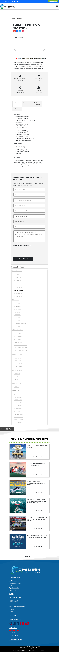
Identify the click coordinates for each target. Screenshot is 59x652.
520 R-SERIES (17, 303)
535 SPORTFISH (18, 290)
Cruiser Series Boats (17, 370)
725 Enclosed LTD (18, 417)
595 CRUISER (17, 376)
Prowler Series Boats (17, 271)
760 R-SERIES (17, 320)
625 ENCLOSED (18, 358)
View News (29, 556)
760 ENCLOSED (18, 366)
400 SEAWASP (17, 274)
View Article (37, 456)
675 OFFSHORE (18, 342)
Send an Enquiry (19, 37)
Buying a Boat (15, 639)
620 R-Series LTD (18, 422)
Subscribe (13, 591)
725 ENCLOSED (18, 363)
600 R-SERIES (17, 312)
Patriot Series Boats (17, 383)
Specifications (27, 103)
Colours (17, 109)
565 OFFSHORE (18, 333)
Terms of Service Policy (19, 650)
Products (13, 635)
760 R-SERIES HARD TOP (20, 323)
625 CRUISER (17, 379)
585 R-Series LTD (18, 405)
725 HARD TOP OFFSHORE (20, 350)
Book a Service (15, 578)
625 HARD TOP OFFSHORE (20, 345)
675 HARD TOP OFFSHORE (20, 348)
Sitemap (42, 650)
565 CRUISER (17, 374)
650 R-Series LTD (18, 400)
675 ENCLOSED (18, 361)
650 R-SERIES (17, 315)
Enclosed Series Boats (17, 354)
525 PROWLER (17, 280)
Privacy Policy (32, 650)
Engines (13, 627)
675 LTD (16, 394)
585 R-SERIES (17, 309)
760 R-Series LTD (18, 397)
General (13, 616)
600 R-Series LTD (18, 403)
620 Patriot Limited (18, 414)
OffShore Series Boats (17, 330)
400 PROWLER (17, 277)
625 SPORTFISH (18, 296)
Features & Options (37, 104)
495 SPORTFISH (18, 287)
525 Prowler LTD (18, 411)
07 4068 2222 (5, 1)
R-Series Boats (15, 300)
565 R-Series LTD (18, 408)
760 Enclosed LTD (18, 420)
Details (17, 103)
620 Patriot (16, 387)
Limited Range (15, 390)
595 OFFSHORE (18, 336)
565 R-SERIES (17, 306)
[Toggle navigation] (57, 6)
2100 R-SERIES (17, 326)
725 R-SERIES (17, 318)
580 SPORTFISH (18, 293)
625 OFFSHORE (18, 339)
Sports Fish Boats (16, 284)
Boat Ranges (15, 620)
